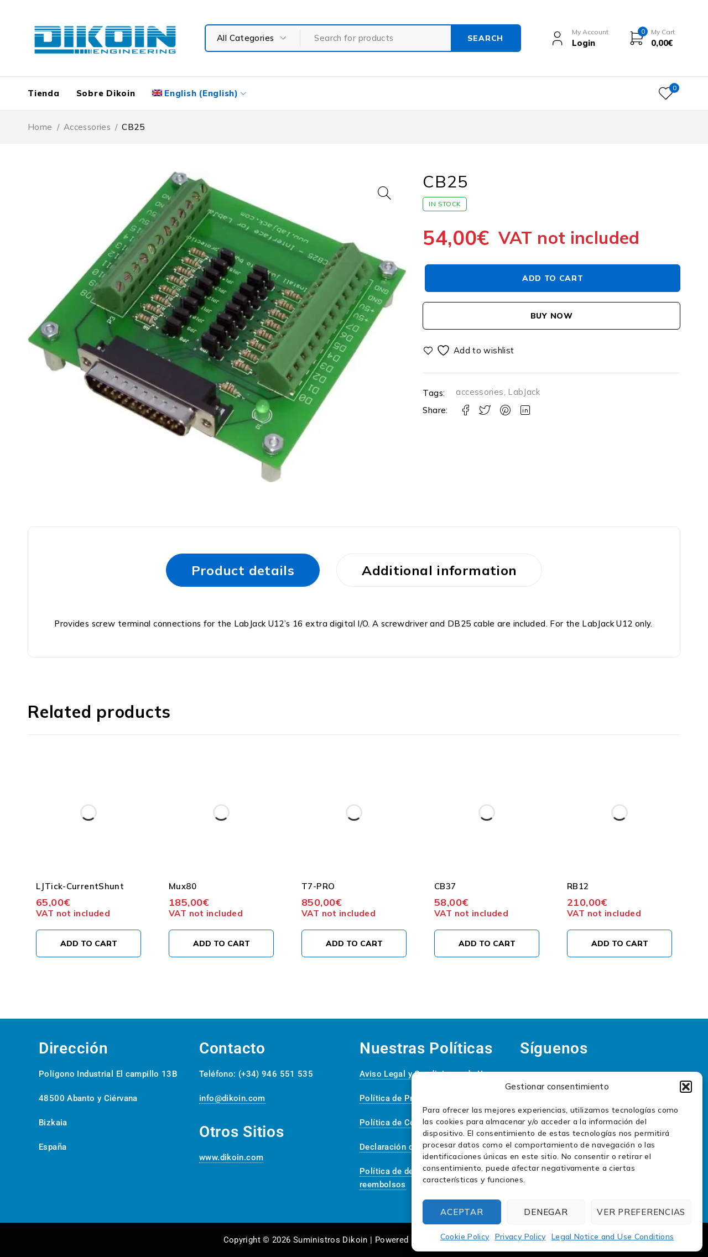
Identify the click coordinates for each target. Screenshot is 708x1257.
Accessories (87, 127)
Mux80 (182, 886)
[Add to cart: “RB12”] (619, 943)
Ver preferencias (641, 1212)
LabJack (524, 392)
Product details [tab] (243, 570)
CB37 (445, 886)
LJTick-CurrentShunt (80, 886)
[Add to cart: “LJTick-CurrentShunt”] (88, 943)
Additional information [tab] (439, 570)
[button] (685, 1086)
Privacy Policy (520, 1237)
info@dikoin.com (232, 1098)
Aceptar (461, 1212)
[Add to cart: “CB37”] (486, 943)
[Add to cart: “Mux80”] (221, 943)
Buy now (551, 316)
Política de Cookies (398, 1123)
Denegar (546, 1212)
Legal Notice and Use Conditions (612, 1237)
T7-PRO (318, 886)
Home (40, 127)
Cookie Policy (465, 1237)
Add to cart (553, 278)
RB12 (578, 886)
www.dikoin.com (231, 1157)
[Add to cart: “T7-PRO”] (354, 943)
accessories (479, 392)
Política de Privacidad (402, 1098)
